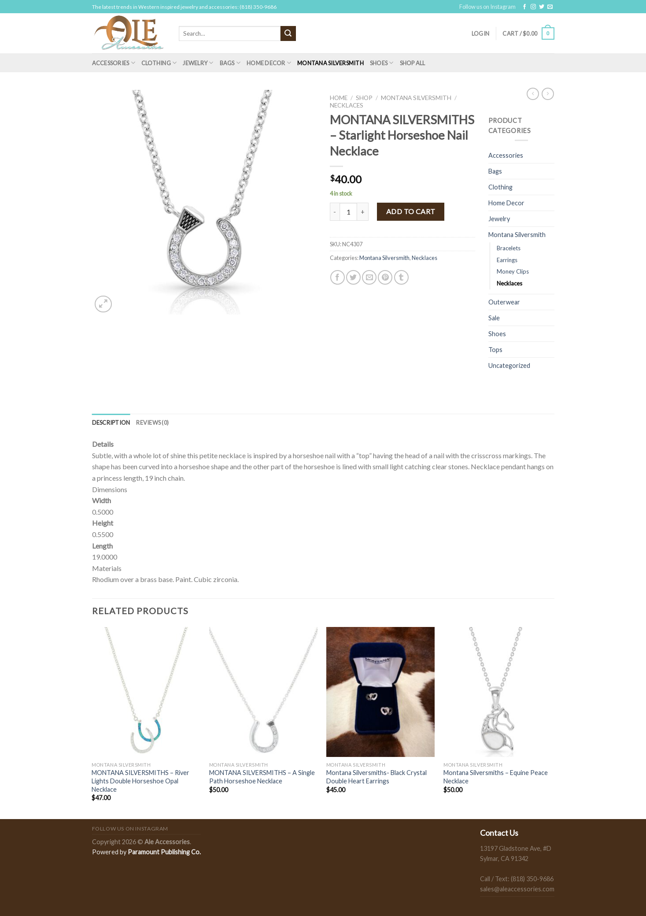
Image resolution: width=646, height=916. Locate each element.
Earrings (507, 259)
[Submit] (288, 33)
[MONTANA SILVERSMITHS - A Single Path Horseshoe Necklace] (263, 692)
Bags (230, 63)
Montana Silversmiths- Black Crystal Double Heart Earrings (376, 777)
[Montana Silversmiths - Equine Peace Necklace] (497, 692)
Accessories (113, 63)
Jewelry (198, 63)
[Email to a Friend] (369, 277)
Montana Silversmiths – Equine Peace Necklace (495, 777)
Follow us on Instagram (487, 6)
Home (338, 97)
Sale (494, 318)
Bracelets (508, 248)
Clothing (159, 63)
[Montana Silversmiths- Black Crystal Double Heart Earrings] (380, 692)
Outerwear (504, 302)
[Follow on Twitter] (541, 7)
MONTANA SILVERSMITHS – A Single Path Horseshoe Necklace (262, 777)
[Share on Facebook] (337, 277)
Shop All (412, 63)
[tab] (111, 422)
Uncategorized (509, 365)
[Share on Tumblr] (401, 277)
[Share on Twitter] (353, 277)
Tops (495, 349)
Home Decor (269, 63)
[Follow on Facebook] (524, 7)
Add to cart (411, 211)
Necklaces (346, 105)
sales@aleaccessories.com (517, 889)
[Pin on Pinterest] (385, 277)
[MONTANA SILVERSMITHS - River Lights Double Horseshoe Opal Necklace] (146, 692)
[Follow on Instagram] (533, 7)
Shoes (382, 63)
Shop (364, 97)
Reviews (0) (152, 422)
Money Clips (513, 271)
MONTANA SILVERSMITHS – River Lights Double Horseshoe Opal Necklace (140, 781)
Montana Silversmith (330, 63)
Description (111, 422)
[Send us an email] (550, 7)
